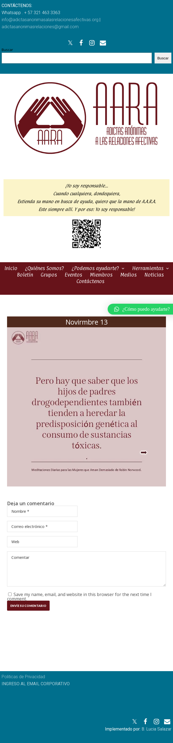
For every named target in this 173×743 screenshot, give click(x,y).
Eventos (73, 275)
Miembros (101, 275)
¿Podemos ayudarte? (95, 268)
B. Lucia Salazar (156, 729)
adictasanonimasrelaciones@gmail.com (40, 26)
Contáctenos (90, 281)
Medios (128, 275)
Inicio (10, 268)
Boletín (25, 275)
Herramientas (148, 268)
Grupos (49, 275)
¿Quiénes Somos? (44, 268)
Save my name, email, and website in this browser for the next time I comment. (79, 596)
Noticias (154, 275)
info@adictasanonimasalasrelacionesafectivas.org (50, 19)
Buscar (7, 49)
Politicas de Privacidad (23, 676)
